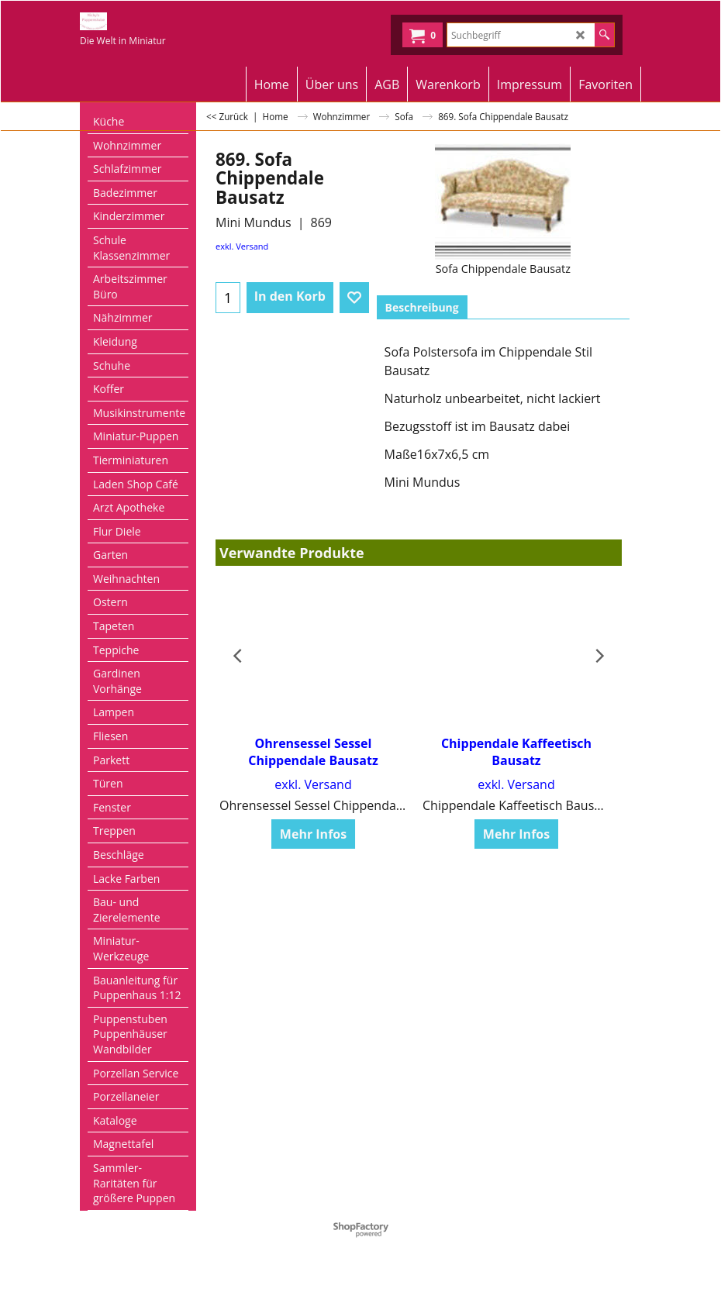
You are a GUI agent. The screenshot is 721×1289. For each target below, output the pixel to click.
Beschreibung (422, 307)
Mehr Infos (313, 834)
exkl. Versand (242, 246)
